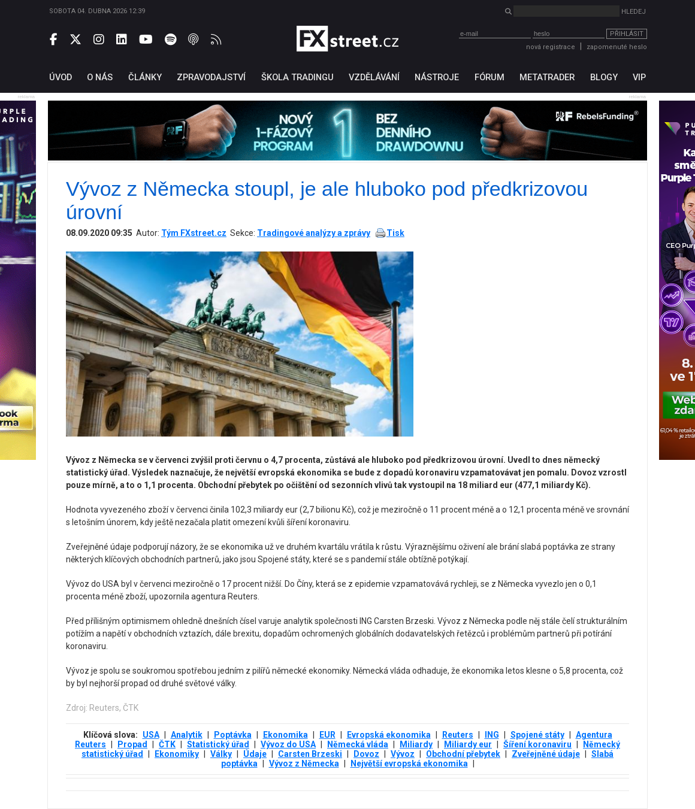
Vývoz (403, 754)
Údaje (255, 754)
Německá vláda (357, 744)
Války (221, 754)
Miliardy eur (468, 744)
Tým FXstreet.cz (193, 233)
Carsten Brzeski (310, 754)
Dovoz (366, 754)
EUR (327, 735)
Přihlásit (626, 34)
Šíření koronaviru (537, 744)
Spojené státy (537, 735)
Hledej (633, 12)
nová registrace (550, 47)
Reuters (457, 735)
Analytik (187, 735)
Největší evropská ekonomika (409, 763)
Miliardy (416, 744)
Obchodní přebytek (463, 754)
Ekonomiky (177, 754)
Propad (132, 744)
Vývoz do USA (288, 744)
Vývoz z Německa (304, 763)
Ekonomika (285, 735)
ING (492, 735)
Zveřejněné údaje (546, 754)
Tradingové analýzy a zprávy (313, 233)
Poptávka (233, 735)
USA (151, 735)
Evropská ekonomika (389, 735)
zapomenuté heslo (617, 47)
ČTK (167, 744)
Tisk (395, 233)
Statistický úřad (218, 744)
